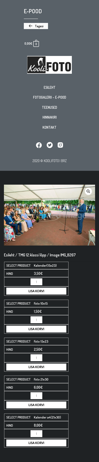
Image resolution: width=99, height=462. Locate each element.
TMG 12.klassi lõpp (32, 254)
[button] (36, 26)
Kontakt (49, 127)
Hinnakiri (50, 117)
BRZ (64, 160)
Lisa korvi (36, 291)
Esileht (50, 87)
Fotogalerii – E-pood (49, 97)
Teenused (49, 107)
